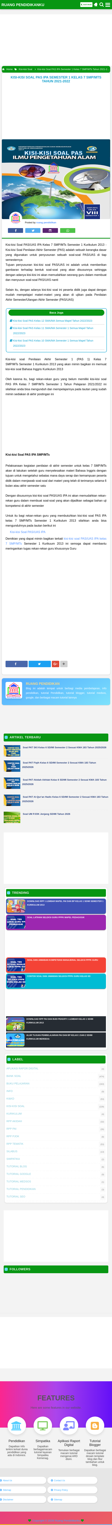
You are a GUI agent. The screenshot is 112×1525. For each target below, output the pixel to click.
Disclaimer (8, 1499)
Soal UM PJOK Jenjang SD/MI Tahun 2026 (46, 814)
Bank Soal (13, 1076)
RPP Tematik (14, 1143)
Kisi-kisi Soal (15, 1106)
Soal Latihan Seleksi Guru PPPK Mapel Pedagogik (56, 917)
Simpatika (13, 1158)
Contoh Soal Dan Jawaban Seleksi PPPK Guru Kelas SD (58, 976)
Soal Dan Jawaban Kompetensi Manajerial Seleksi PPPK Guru (62, 960)
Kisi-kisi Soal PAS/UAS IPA (27, 532)
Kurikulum (14, 1113)
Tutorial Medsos (18, 1181)
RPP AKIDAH (14, 1121)
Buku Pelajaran (17, 1083)
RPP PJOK (12, 1136)
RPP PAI (11, 1128)
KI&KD (10, 1098)
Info (9, 1091)
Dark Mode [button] (86, 5)
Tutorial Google (18, 1173)
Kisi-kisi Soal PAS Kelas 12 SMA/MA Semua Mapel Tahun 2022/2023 (52, 320)
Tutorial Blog (16, 1166)
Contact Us (59, 1480)
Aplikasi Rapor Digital (22, 1068)
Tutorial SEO (15, 1196)
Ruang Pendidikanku (67, 1520)
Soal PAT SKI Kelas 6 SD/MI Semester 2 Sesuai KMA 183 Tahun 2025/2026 (64, 747)
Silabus (11, 1151)
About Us (7, 1480)
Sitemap (7, 1490)
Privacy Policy (61, 1490)
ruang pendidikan (43, 684)
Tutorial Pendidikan (21, 1189)
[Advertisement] (56, 40)
